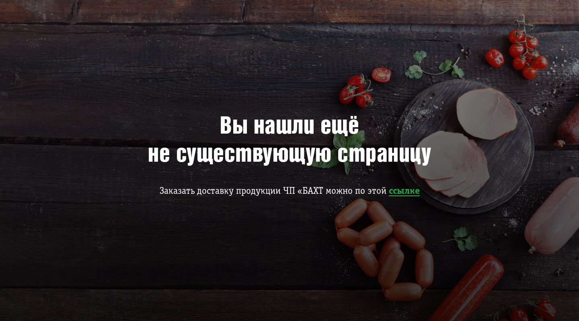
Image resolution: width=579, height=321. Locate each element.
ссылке (404, 191)
